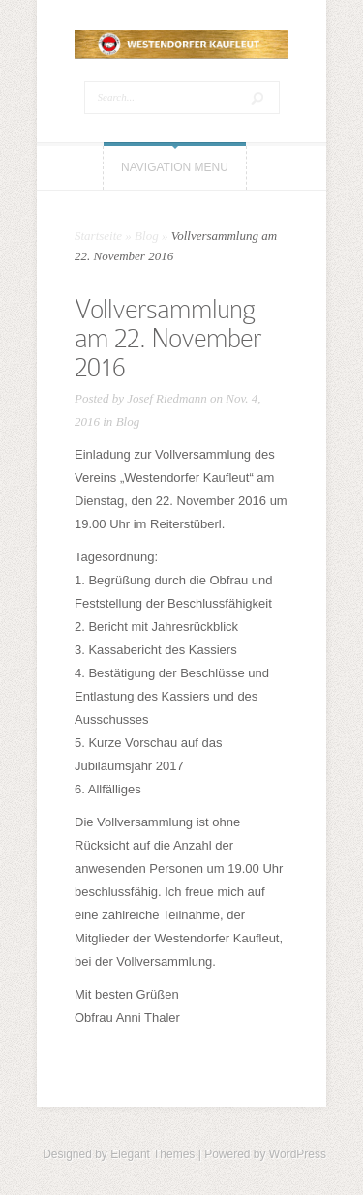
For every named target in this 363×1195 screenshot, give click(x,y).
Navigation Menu (174, 167)
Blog (147, 235)
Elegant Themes (152, 1154)
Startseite (98, 235)
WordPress (297, 1154)
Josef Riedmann (167, 398)
